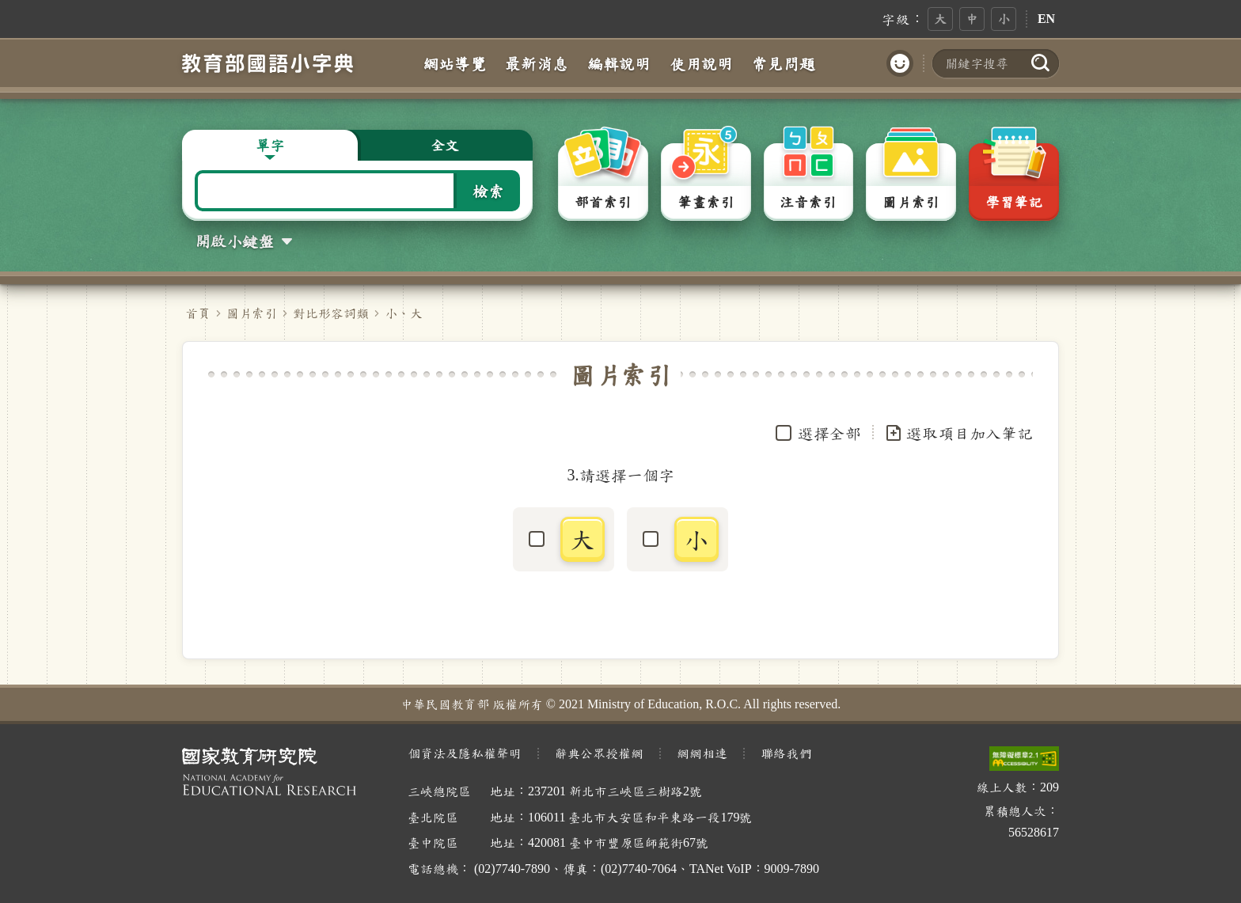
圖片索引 (251, 313)
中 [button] (972, 18)
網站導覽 (454, 63)
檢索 (488, 190)
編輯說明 (619, 63)
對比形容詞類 (331, 313)
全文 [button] (445, 145)
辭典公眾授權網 (599, 753)
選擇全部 (829, 433)
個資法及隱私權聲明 (465, 753)
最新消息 (536, 63)
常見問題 (783, 63)
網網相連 (702, 753)
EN (1046, 18)
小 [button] (1003, 18)
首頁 (198, 313)
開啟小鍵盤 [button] (234, 240)
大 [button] (940, 18)
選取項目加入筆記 (958, 432)
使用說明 (701, 63)
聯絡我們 (786, 753)
